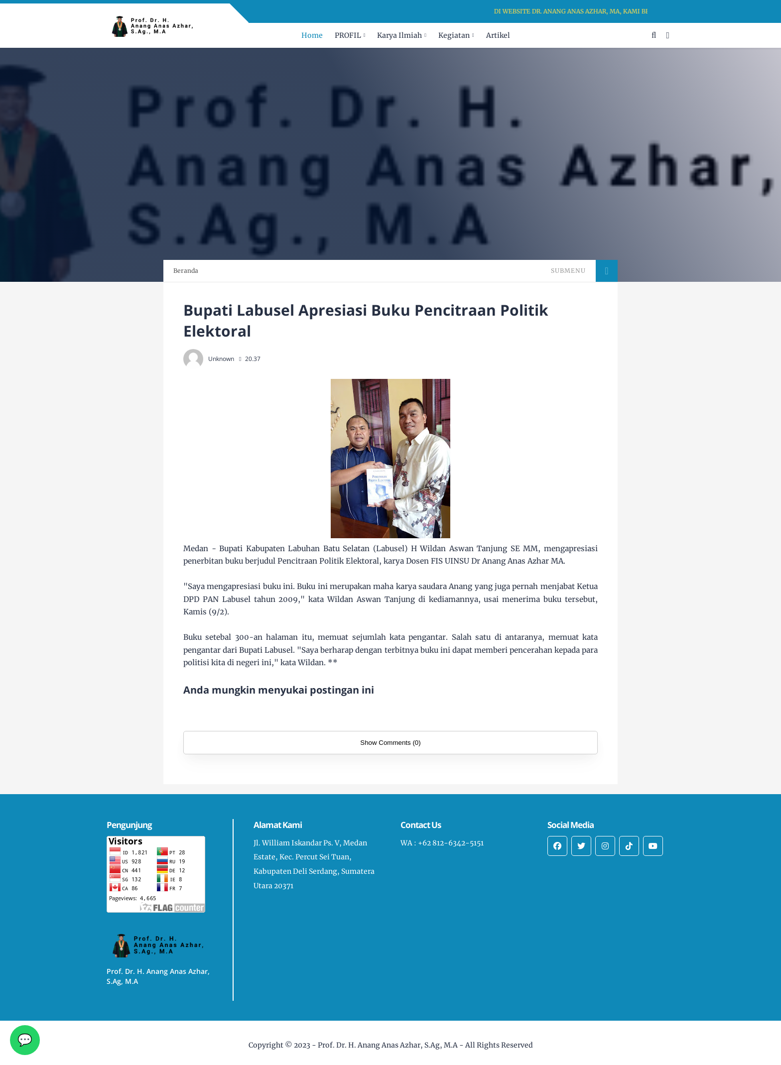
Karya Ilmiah (399, 35)
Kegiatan (454, 35)
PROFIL (348, 35)
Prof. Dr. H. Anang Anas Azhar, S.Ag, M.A (388, 1045)
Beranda (185, 270)
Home (312, 35)
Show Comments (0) (390, 742)
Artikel (498, 35)
